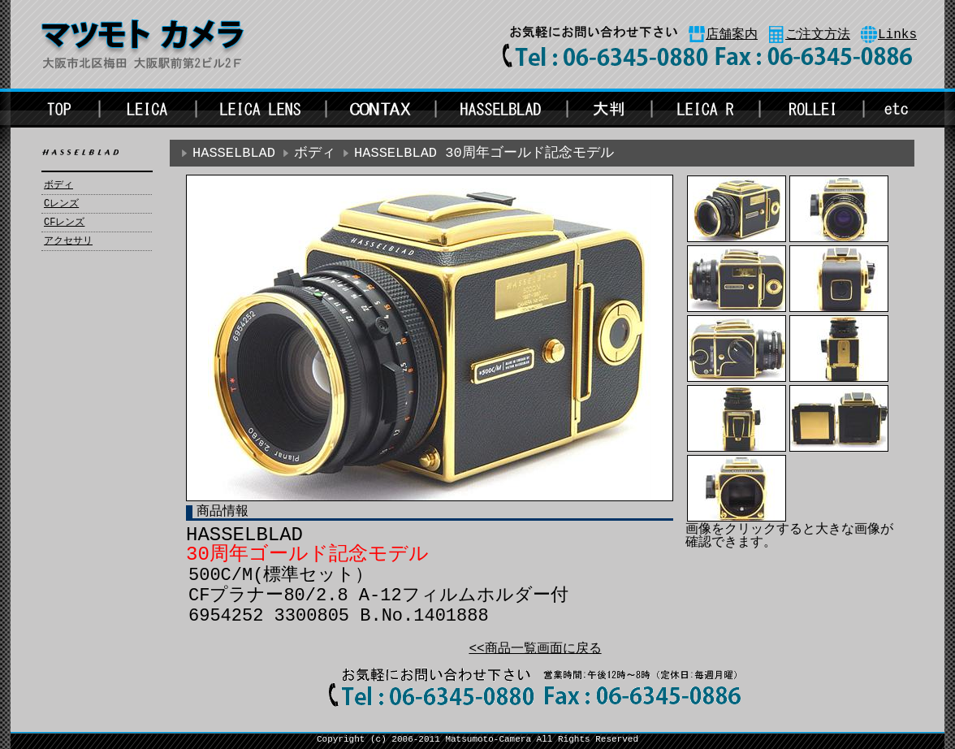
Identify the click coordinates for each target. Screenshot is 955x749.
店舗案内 (732, 35)
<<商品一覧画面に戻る (535, 649)
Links (897, 35)
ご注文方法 (817, 35)
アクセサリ (68, 241)
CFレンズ (64, 222)
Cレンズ (61, 204)
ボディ (58, 185)
